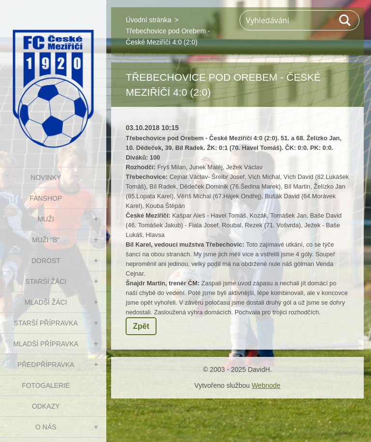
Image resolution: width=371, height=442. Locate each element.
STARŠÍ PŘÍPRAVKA (46, 323)
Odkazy (46, 406)
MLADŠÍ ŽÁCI (46, 302)
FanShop (45, 198)
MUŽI (46, 219)
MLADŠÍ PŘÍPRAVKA (45, 344)
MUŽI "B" (45, 240)
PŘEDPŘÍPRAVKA (45, 364)
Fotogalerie (46, 385)
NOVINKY (45, 177)
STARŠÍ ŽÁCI (45, 281)
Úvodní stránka (148, 20)
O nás (46, 427)
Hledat (345, 20)
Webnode (266, 385)
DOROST (45, 261)
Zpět (141, 326)
